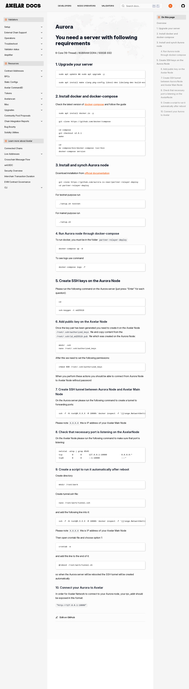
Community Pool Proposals (17, 115)
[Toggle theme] (171, 6)
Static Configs (11, 82)
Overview (161, 23)
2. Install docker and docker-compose (167, 35)
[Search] (141, 6)
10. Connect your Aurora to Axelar (172, 113)
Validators (108, 6)
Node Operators (86, 6)
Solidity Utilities (11, 132)
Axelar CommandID (13, 87)
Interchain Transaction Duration (19, 176)
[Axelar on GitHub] (183, 6)
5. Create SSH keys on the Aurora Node (170, 62)
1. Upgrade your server (168, 28)
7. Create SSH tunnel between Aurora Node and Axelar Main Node (172, 81)
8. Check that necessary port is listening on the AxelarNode (172, 94)
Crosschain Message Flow (17, 159)
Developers (64, 6)
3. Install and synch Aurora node (170, 44)
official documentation (97, 173)
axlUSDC (8, 165)
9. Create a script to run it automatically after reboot (173, 104)
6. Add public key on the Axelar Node (173, 71)
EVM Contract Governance (17, 182)
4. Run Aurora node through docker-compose (173, 53)
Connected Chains (13, 148)
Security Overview (13, 170)
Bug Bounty (10, 127)
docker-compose (94, 104)
